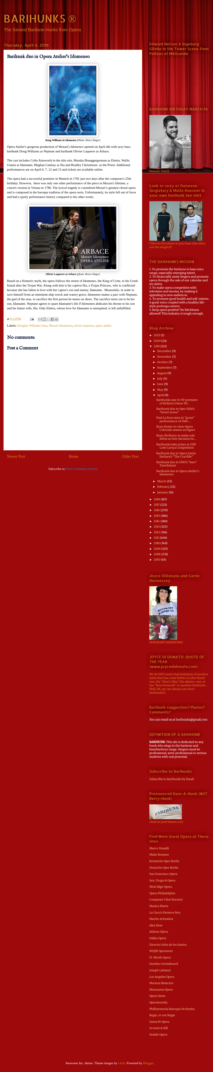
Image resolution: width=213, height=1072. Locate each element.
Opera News (157, 996)
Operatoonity (158, 1002)
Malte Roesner (159, 854)
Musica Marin (158, 906)
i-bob (121, 1063)
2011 (157, 538)
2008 (157, 554)
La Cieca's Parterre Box (164, 912)
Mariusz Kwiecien (161, 983)
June (160, 384)
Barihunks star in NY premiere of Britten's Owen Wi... (177, 401)
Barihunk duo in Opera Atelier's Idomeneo (177, 472)
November (164, 357)
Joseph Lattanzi (160, 970)
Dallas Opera (157, 938)
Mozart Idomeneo (60, 325)
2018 (157, 499)
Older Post (130, 456)
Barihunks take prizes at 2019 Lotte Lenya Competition (176, 446)
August (162, 373)
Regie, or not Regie (162, 1015)
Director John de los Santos (168, 945)
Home (73, 456)
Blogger (148, 1063)
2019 (157, 346)
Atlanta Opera (158, 932)
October (163, 362)
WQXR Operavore (161, 951)
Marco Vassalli (159, 848)
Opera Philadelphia (162, 893)
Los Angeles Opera (161, 977)
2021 (157, 335)
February (163, 487)
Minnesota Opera (161, 989)
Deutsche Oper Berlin (163, 867)
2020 (157, 341)
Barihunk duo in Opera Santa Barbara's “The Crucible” (176, 455)
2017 (157, 505)
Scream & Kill (158, 1028)
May (160, 390)
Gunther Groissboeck (163, 964)
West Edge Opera (160, 887)
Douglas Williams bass (32, 325)
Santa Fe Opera (159, 1022)
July (160, 378)
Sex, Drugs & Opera (162, 880)
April (161, 395)
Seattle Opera (158, 1034)
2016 (157, 510)
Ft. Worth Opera (160, 957)
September (165, 367)
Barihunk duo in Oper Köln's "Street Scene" (175, 410)
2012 (157, 532)
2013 (157, 527)
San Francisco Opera (163, 874)
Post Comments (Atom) (81, 469)
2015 (157, 516)
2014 (157, 521)
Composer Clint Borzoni (166, 899)
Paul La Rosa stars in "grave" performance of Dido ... (175, 419)
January (163, 492)
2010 (157, 543)
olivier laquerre (84, 325)
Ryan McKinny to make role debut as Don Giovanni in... (176, 437)
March (162, 481)
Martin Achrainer (161, 919)
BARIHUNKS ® (39, 18)
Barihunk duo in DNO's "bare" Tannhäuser (176, 464)
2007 (157, 560)
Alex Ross (155, 925)
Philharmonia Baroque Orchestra (172, 1009)
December (164, 351)
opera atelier (103, 325)
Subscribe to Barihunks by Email (171, 779)
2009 (157, 549)
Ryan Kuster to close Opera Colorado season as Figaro (175, 428)
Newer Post (16, 456)
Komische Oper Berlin (164, 861)
